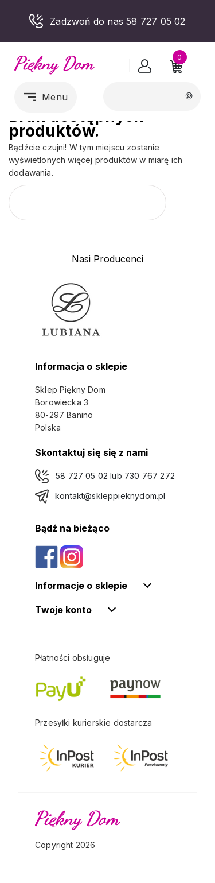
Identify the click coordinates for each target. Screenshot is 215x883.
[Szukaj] (152, 96)
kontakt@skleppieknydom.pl (110, 496)
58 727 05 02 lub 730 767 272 (115, 476)
